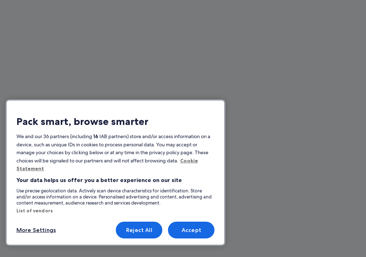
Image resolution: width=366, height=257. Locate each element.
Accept (191, 230)
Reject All (139, 230)
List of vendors (34, 210)
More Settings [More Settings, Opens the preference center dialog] (36, 230)
